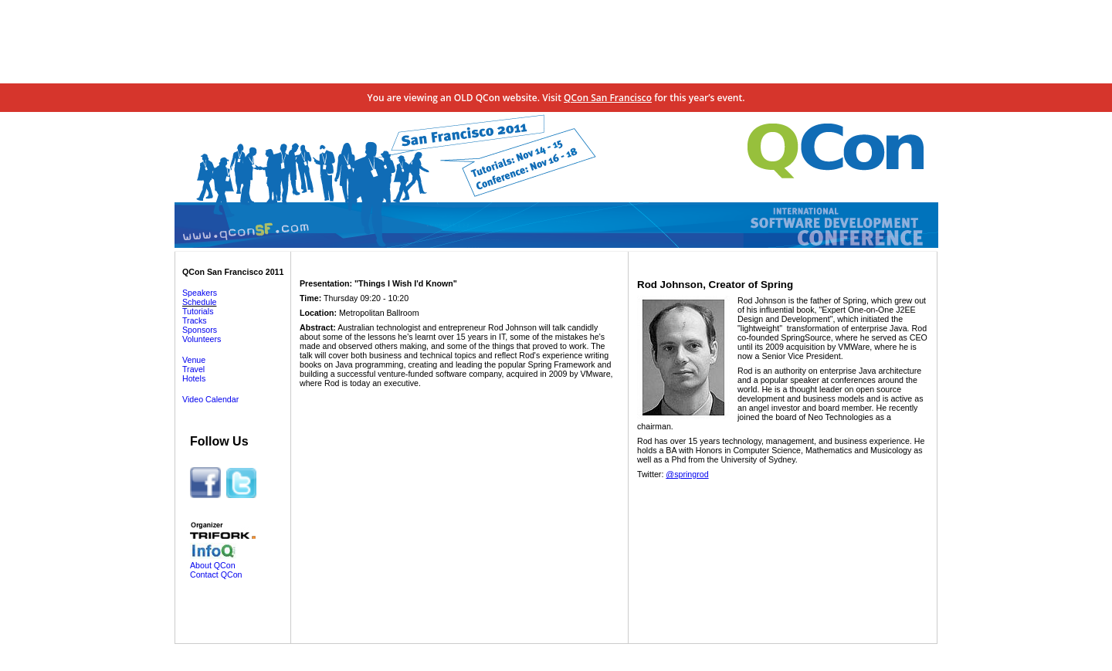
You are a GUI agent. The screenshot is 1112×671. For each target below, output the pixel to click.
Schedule (199, 302)
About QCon (213, 565)
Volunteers (201, 339)
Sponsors (199, 329)
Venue (193, 359)
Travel (193, 369)
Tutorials (197, 311)
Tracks (194, 320)
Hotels (193, 378)
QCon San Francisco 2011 (232, 271)
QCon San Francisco (608, 97)
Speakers (199, 292)
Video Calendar (210, 399)
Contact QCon (216, 574)
